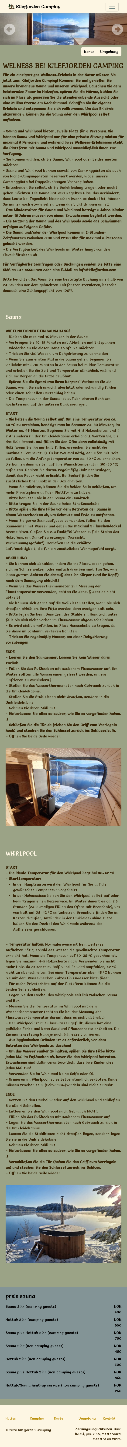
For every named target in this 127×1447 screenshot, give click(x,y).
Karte (89, 51)
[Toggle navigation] (112, 6)
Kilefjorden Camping (34, 7)
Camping (37, 1418)
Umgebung (109, 51)
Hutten (11, 1418)
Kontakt (109, 1418)
